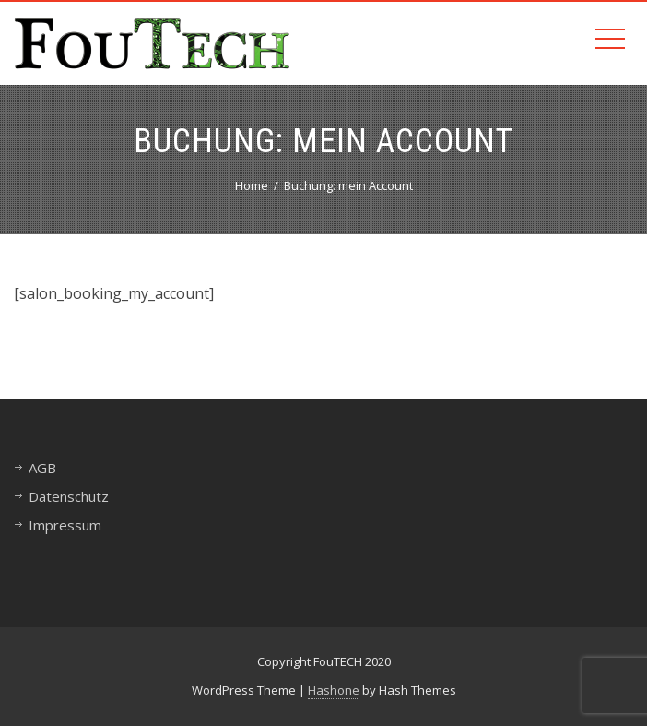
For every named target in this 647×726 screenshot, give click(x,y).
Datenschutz (69, 496)
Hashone (333, 690)
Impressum (65, 525)
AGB (42, 467)
